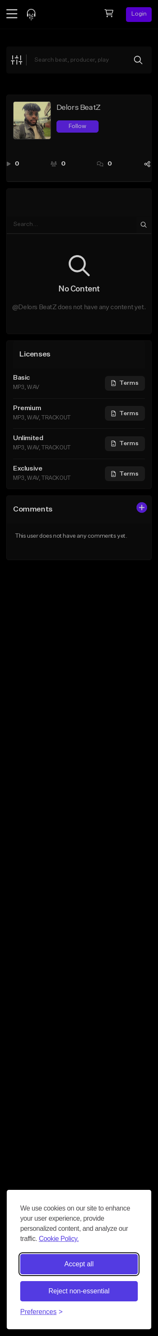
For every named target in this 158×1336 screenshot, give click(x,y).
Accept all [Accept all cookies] (79, 1264)
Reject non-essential (79, 1291)
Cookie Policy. (59, 1238)
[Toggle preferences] (41, 1312)
